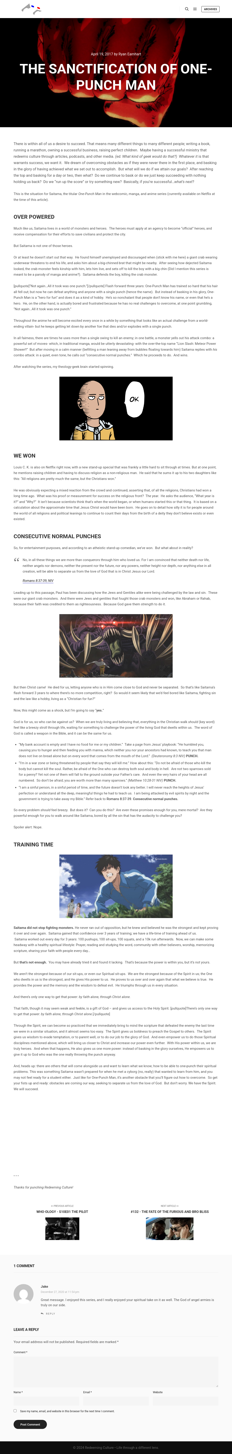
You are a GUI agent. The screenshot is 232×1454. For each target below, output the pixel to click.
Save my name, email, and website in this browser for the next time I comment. (67, 1411)
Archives (210, 9)
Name (18, 1392)
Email (87, 1392)
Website (158, 1392)
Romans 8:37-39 (118, 799)
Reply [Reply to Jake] (50, 1313)
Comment (20, 1352)
